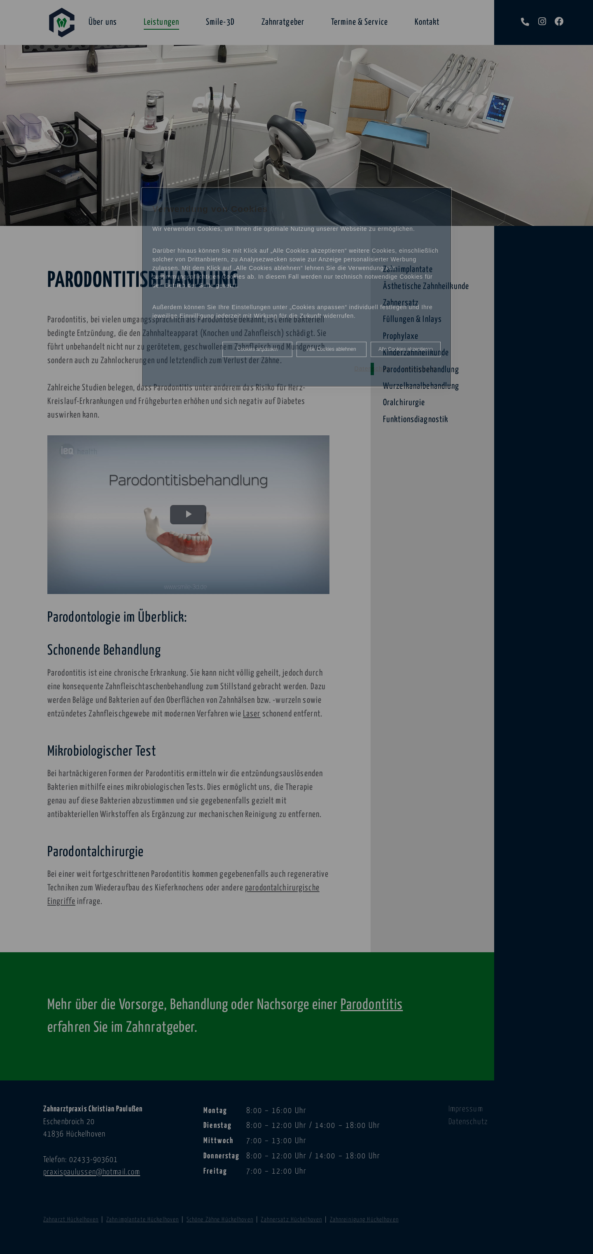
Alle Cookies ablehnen (331, 349)
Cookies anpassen (257, 349)
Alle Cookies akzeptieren (405, 349)
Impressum (420, 368)
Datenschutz (372, 368)
